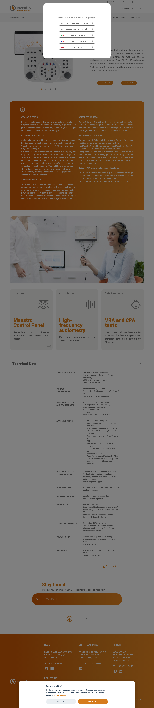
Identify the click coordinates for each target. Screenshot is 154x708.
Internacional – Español (75, 29)
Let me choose (60, 695)
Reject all (61, 701)
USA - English (72, 47)
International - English (75, 23)
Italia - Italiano (73, 35)
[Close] (107, 7)
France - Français (73, 41)
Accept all (92, 701)
